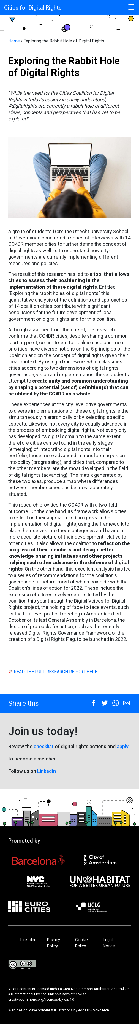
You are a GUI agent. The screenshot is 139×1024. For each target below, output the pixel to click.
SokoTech (101, 1010)
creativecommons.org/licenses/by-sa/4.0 (41, 999)
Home (14, 41)
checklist (44, 746)
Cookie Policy (81, 942)
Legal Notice (109, 942)
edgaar (83, 1010)
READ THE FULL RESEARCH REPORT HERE (55, 671)
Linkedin (28, 939)
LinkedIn (46, 771)
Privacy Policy (53, 942)
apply (123, 746)
